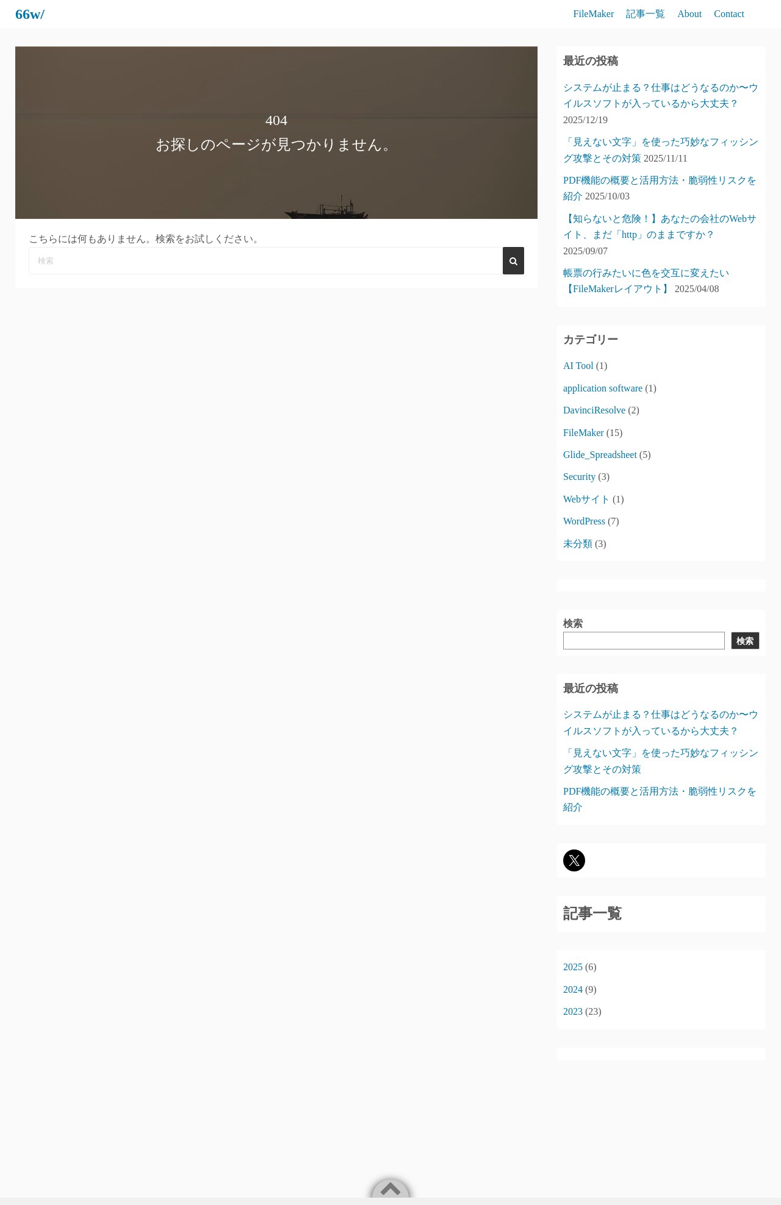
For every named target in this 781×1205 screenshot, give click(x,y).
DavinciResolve (594, 410)
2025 (573, 967)
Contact (729, 14)
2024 (573, 989)
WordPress (584, 521)
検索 (573, 623)
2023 (573, 1011)
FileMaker (594, 14)
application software (602, 388)
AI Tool (578, 365)
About (689, 14)
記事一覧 (645, 14)
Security (579, 476)
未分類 (577, 543)
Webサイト (586, 499)
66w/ (30, 14)
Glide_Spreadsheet (600, 454)
